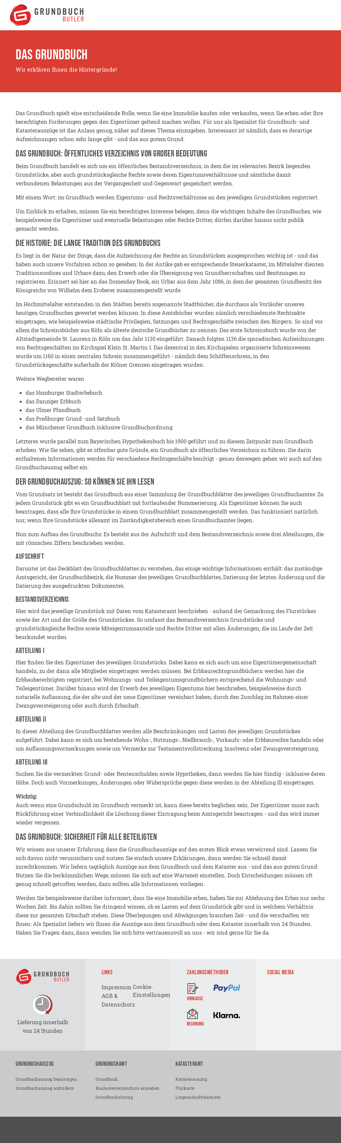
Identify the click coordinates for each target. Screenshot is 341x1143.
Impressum (117, 987)
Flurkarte (185, 1087)
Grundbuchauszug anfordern (45, 1087)
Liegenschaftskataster (198, 1096)
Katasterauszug (191, 1078)
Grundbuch (107, 1078)
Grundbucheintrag (114, 1096)
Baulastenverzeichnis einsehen (128, 1087)
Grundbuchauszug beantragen (46, 1078)
